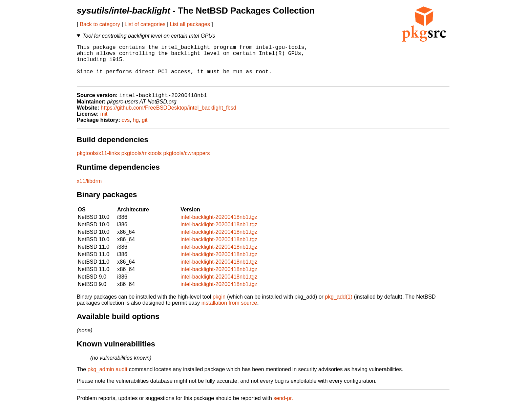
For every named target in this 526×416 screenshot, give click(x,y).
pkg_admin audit (107, 378)
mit (103, 123)
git (145, 129)
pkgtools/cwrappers (186, 162)
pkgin (219, 306)
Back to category (100, 24)
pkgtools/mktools (141, 162)
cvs (126, 129)
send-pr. (283, 407)
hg (136, 129)
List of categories (145, 24)
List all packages (190, 24)
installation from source (229, 312)
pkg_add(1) (338, 306)
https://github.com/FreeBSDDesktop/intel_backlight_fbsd (168, 117)
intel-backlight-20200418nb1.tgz (219, 226)
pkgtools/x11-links (98, 162)
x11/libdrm (89, 190)
